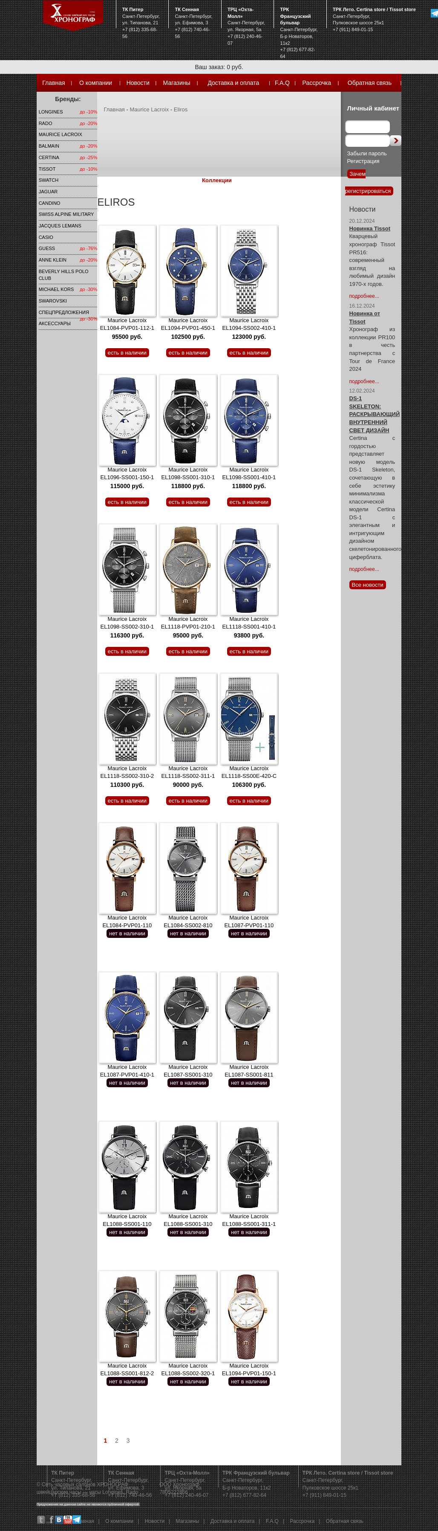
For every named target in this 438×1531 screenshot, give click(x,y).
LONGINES (51, 111)
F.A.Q (282, 82)
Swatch (48, 180)
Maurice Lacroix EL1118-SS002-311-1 (188, 776)
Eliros (181, 109)
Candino (50, 203)
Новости (138, 82)
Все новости (367, 585)
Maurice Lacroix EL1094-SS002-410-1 (249, 328)
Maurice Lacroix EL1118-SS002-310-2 (127, 776)
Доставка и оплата (233, 82)
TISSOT (47, 169)
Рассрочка (317, 82)
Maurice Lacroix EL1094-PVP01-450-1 (188, 328)
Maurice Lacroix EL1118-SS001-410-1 (249, 627)
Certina (49, 157)
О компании (95, 82)
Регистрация (363, 161)
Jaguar (48, 191)
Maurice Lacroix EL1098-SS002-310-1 (127, 627)
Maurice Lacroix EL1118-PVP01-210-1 (188, 627)
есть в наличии (127, 352)
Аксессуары (55, 323)
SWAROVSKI (53, 300)
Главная (53, 82)
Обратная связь (370, 82)
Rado (45, 123)
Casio (46, 237)
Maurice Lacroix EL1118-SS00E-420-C (249, 776)
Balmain (49, 145)
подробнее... (364, 296)
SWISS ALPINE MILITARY (66, 214)
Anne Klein (52, 259)
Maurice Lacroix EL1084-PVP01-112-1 (127, 328)
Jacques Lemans (60, 225)
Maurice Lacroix (60, 134)
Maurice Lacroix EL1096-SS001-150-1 (127, 477)
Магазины (176, 82)
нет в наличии (127, 933)
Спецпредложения (64, 312)
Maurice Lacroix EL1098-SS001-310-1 (188, 477)
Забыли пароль (367, 153)
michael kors (56, 289)
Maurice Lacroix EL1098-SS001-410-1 (249, 477)
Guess (47, 248)
